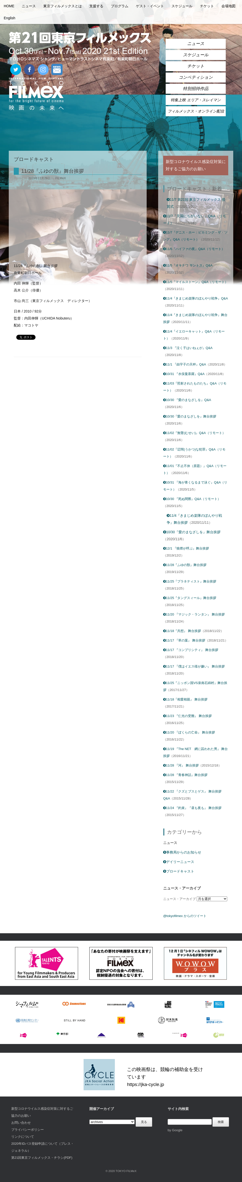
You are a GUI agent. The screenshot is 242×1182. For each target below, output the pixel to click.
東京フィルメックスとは (62, 6)
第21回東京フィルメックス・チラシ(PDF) (41, 1158)
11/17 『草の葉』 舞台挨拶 (184, 640)
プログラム (119, 6)
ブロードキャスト (178, 871)
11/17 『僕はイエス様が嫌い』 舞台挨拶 (194, 666)
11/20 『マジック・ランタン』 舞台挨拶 (194, 614)
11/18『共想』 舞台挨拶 (182, 631)
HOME (9, 6)
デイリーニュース (178, 862)
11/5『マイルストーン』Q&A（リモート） (195, 282)
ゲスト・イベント (150, 6)
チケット (207, 6)
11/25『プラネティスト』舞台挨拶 (189, 581)
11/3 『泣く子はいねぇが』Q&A (187, 348)
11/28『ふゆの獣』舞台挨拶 (52, 171)
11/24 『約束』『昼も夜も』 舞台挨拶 (192, 808)
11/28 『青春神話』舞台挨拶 (185, 775)
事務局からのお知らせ (182, 852)
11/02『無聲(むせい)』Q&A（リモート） (194, 433)
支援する (96, 6)
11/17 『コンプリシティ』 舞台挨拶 (190, 650)
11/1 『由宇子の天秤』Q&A (184, 364)
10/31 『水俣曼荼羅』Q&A (184, 374)
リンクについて (22, 1136)
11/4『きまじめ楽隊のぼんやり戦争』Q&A (195, 298)
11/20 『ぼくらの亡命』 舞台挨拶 (189, 732)
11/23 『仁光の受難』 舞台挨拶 (187, 716)
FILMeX (60, 178)
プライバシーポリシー (27, 1130)
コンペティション (196, 77)
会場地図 (228, 6)
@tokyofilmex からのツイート (184, 916)
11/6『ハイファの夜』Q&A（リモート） (194, 249)
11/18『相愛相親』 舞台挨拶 (185, 699)
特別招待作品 (195, 88)
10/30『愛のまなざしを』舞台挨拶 (189, 416)
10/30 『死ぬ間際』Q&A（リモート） (192, 499)
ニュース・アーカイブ (179, 899)
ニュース (29, 6)
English (9, 18)
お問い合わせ (21, 1122)
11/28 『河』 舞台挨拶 (181, 765)
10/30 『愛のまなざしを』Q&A (187, 400)
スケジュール (181, 6)
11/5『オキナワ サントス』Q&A (187, 265)
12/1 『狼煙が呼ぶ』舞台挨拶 (186, 548)
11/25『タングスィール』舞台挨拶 (189, 598)
